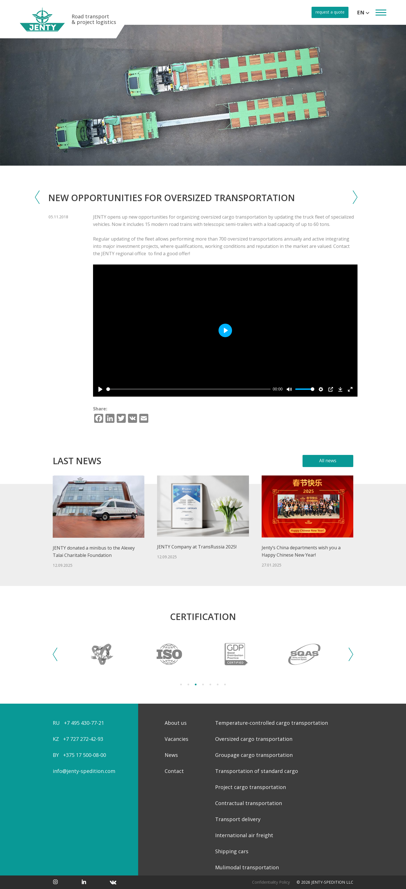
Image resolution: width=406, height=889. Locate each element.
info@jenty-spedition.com (84, 771)
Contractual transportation (248, 803)
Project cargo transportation (250, 787)
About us (176, 722)
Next (350, 654)
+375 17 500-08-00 (84, 755)
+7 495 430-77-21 (84, 722)
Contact (174, 771)
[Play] (100, 389)
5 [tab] (210, 684)
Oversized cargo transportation (253, 738)
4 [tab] (203, 684)
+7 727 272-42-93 (83, 738)
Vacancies (176, 738)
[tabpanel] (102, 654)
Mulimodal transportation (247, 867)
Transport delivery (238, 819)
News (171, 755)
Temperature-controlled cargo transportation (271, 722)
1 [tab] (181, 684)
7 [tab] (225, 684)
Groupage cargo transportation (254, 755)
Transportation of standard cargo (256, 771)
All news (327, 460)
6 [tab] (218, 684)
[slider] (188, 389)
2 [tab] (188, 684)
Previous (55, 654)
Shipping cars (231, 851)
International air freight (244, 835)
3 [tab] (196, 684)
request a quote (330, 12)
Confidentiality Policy (271, 882)
